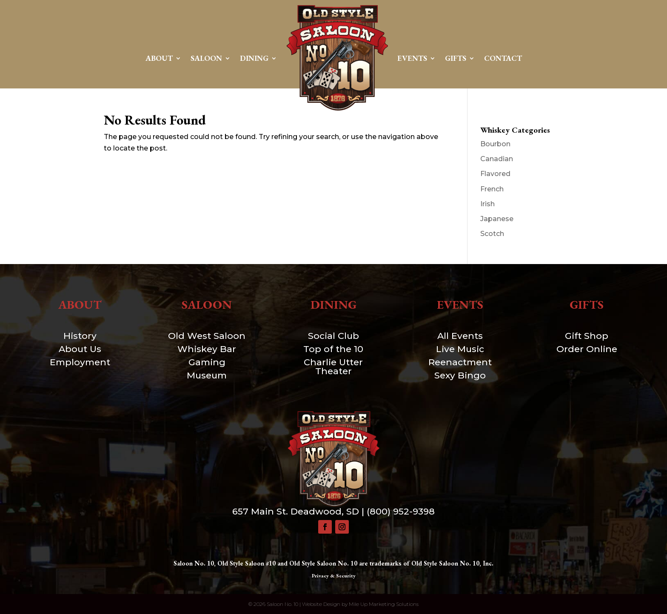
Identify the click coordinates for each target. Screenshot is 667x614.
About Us (80, 349)
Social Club (333, 335)
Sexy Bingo (460, 375)
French (492, 189)
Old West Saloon (206, 335)
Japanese (496, 219)
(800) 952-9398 (401, 511)
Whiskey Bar (206, 349)
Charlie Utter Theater (333, 366)
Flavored (495, 174)
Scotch (492, 234)
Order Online (586, 349)
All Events (460, 335)
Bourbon (495, 144)
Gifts (455, 58)
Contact (503, 58)
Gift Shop (586, 335)
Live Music (460, 349)
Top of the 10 (333, 349)
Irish (487, 204)
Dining (254, 58)
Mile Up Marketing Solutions (384, 604)
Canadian (496, 159)
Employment (80, 362)
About (159, 58)
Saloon (206, 58)
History (80, 335)
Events (412, 58)
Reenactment (460, 362)
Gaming (206, 362)
